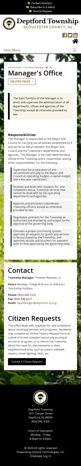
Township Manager (33, 67)
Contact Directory (39, 3)
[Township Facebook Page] (64, 36)
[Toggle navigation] (75, 50)
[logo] (40, 23)
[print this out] (46, 67)
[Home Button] (75, 42)
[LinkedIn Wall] (75, 36)
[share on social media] (50, 67)
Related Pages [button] (20, 81)
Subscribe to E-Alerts (40, 7)
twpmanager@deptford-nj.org (36, 303)
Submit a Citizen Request (26, 361)
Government (14, 67)
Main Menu (12, 50)
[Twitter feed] (70, 36)
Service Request (40, 11)
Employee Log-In (40, 456)
